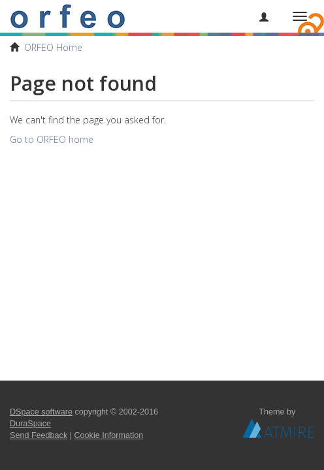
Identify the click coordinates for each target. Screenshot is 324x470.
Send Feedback (38, 435)
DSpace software (41, 411)
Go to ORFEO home (51, 139)
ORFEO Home (53, 47)
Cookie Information (109, 435)
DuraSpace (30, 423)
